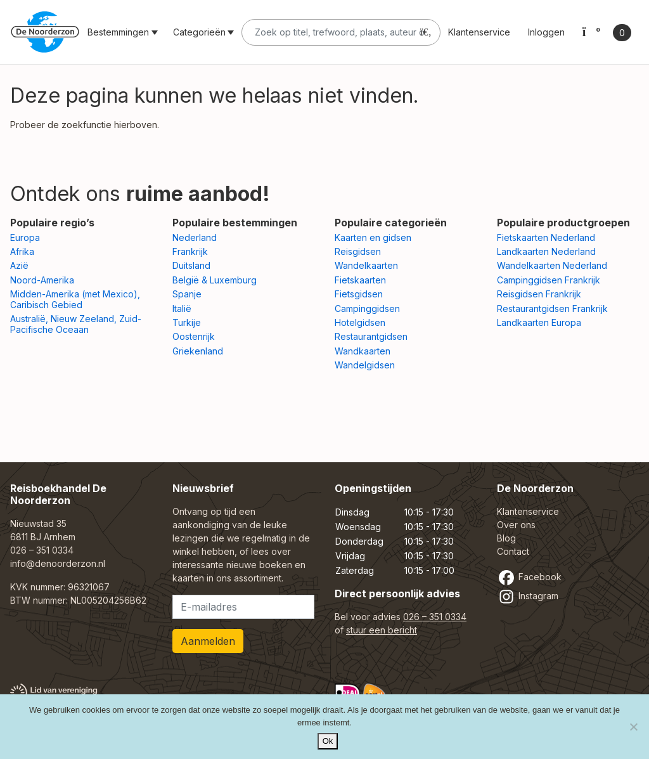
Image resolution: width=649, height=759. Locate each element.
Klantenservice (479, 32)
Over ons (516, 524)
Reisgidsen (358, 251)
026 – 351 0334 (42, 550)
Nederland (194, 237)
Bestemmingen (118, 32)
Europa (25, 237)
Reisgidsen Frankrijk (539, 294)
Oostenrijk (193, 336)
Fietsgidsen (359, 294)
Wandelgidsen (365, 365)
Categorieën (199, 32)
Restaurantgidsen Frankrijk (552, 308)
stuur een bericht (381, 630)
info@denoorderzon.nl (57, 563)
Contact (513, 551)
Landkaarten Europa (539, 322)
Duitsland (191, 265)
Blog (506, 538)
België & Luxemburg (214, 280)
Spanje (187, 294)
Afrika (22, 251)
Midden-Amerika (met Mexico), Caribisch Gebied (75, 299)
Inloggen (546, 32)
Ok (328, 741)
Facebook (529, 576)
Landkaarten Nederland (546, 251)
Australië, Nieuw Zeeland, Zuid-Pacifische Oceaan (75, 324)
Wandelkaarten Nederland (552, 265)
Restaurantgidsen (371, 336)
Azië (19, 265)
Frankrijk (190, 251)
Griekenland (197, 351)
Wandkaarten (362, 351)
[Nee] (633, 726)
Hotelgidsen (360, 322)
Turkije (186, 322)
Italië (181, 308)
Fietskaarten (360, 280)
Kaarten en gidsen (373, 237)
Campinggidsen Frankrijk (548, 280)
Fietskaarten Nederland (546, 237)
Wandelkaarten (366, 265)
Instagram (527, 595)
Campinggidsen (367, 308)
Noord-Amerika (42, 280)
